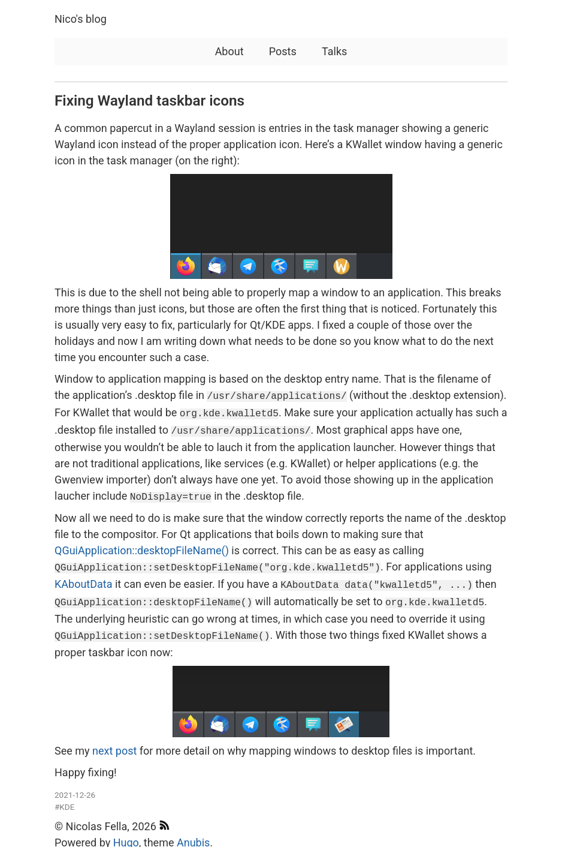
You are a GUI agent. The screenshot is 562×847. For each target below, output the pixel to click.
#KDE (64, 797)
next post (114, 741)
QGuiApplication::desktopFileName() (142, 546)
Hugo (126, 833)
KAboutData (84, 578)
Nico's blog (81, 19)
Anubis (193, 833)
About (229, 51)
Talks (334, 51)
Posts (283, 51)
